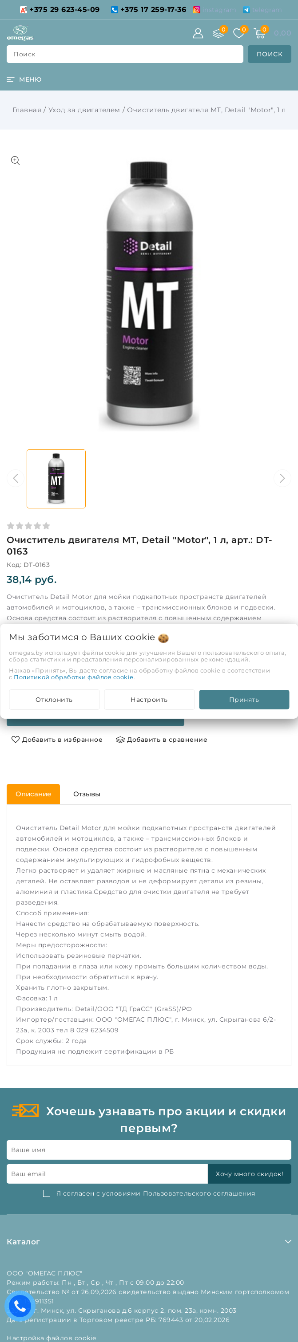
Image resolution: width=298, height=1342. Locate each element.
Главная (27, 110)
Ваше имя (28, 1150)
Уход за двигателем (84, 110)
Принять (244, 700)
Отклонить (54, 700)
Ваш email (28, 1174)
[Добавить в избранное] (57, 739)
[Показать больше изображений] (15, 160)
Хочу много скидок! (249, 1174)
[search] (270, 54)
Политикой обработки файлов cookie (74, 677)
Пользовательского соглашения (199, 1193)
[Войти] (198, 33)
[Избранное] (239, 33)
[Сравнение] (218, 33)
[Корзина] (259, 33)
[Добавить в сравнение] (161, 739)
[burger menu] (24, 79)
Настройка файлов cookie (51, 1338)
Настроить (149, 700)
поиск (24, 54)
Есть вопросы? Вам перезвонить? (22, 1309)
